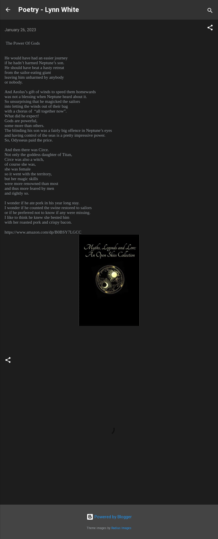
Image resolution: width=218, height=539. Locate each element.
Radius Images (121, 528)
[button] (210, 28)
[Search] (210, 11)
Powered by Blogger (109, 516)
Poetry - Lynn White (48, 10)
